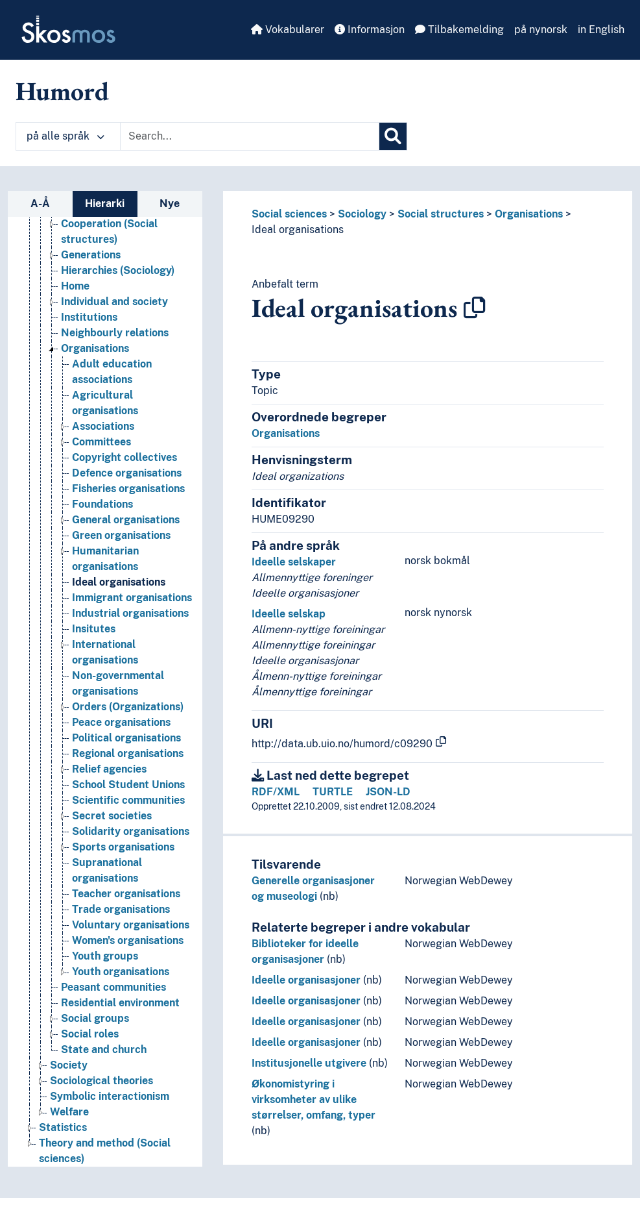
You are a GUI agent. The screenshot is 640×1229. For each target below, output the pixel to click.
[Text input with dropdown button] (249, 136)
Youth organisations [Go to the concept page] (120, 971)
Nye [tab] (170, 203)
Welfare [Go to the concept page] (69, 1112)
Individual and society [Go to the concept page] (114, 301)
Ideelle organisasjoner (306, 980)
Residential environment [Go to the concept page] (120, 1003)
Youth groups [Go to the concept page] (105, 956)
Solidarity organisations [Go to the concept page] (130, 831)
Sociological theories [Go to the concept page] (101, 1080)
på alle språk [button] (65, 136)
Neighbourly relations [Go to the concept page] (115, 333)
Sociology (362, 214)
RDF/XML (276, 792)
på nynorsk (540, 29)
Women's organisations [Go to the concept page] (128, 940)
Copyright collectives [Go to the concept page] (124, 457)
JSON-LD (388, 792)
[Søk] (393, 136)
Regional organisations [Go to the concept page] (128, 753)
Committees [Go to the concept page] (101, 442)
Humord (62, 91)
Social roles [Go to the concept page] (90, 1034)
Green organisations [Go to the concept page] (121, 535)
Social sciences (289, 214)
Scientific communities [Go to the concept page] (128, 800)
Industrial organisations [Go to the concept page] (130, 613)
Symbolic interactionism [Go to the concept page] (109, 1096)
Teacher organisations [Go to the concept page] (126, 894)
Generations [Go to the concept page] (91, 255)
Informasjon (370, 29)
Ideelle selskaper (294, 562)
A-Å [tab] (40, 203)
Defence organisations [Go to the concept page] (127, 473)
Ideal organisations (298, 229)
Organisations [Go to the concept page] (95, 348)
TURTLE (333, 792)
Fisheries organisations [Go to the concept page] (128, 488)
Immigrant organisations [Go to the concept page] (132, 597)
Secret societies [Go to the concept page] (112, 816)
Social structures (440, 214)
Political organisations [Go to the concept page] (126, 738)
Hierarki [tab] (104, 203)
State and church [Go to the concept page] (104, 1049)
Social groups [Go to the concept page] (95, 1018)
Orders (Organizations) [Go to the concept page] (128, 707)
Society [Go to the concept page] (69, 1065)
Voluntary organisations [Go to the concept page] (130, 925)
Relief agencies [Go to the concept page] (109, 769)
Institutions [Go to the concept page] (89, 317)
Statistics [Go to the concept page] (63, 1127)
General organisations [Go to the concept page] (126, 520)
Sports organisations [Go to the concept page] (123, 847)
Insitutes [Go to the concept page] (93, 629)
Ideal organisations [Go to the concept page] (118, 582)
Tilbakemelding (459, 29)
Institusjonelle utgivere (309, 1063)
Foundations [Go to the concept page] (102, 504)
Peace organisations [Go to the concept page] (121, 722)
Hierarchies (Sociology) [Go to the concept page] (117, 270)
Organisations (529, 214)
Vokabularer (287, 29)
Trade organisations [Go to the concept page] (121, 909)
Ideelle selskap (289, 614)
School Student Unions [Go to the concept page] (128, 784)
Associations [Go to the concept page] (103, 426)
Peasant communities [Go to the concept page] (113, 987)
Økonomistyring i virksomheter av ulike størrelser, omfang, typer (313, 1099)
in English (601, 29)
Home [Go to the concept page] (75, 286)
